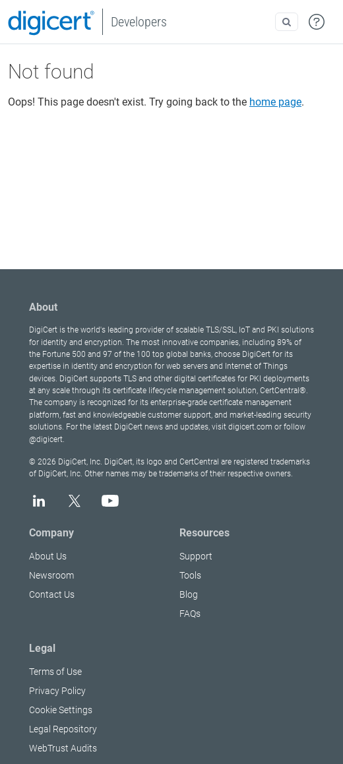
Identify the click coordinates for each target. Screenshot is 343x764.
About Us (48, 556)
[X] (74, 501)
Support (195, 556)
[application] (290, 733)
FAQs (190, 613)
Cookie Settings (60, 710)
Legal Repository (63, 729)
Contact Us (52, 594)
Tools (190, 575)
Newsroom (51, 575)
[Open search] (286, 22)
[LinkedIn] (39, 501)
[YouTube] (110, 501)
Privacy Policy (57, 690)
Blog (188, 594)
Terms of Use (55, 671)
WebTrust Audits (63, 748)
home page (275, 102)
